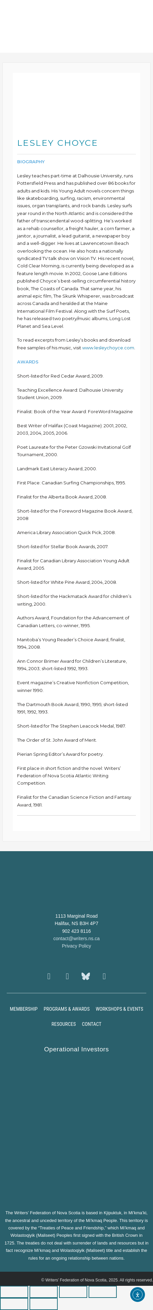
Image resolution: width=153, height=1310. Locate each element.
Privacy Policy (76, 946)
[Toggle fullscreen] (44, 1292)
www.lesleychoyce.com (108, 347)
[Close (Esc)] (103, 1292)
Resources (64, 1024)
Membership (24, 1009)
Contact (92, 1024)
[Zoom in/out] (14, 1292)
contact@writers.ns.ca (76, 938)
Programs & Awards (67, 1009)
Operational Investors (76, 1049)
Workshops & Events (119, 1009)
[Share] (73, 1292)
